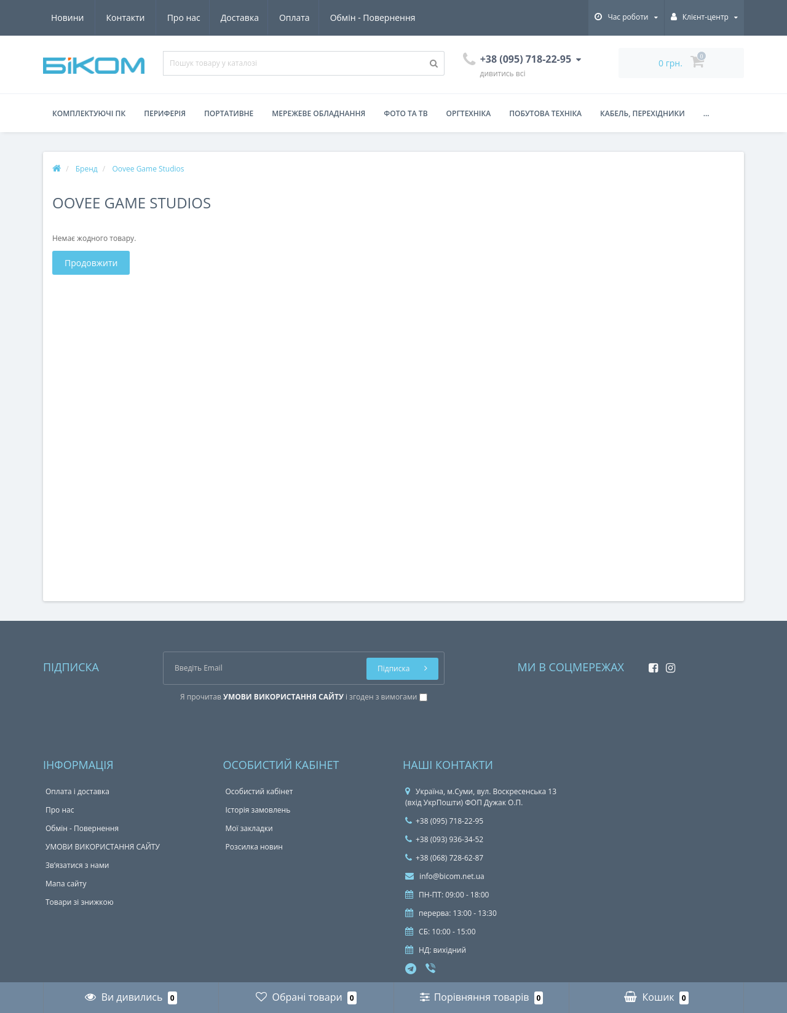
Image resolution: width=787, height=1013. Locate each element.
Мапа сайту (65, 883)
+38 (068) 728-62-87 (444, 858)
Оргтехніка (468, 113)
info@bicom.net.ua (444, 876)
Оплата (182, 17)
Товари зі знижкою (79, 902)
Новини (343, 17)
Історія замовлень (258, 810)
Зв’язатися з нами (77, 865)
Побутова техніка (545, 113)
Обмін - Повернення (262, 17)
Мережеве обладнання (318, 113)
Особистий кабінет (259, 791)
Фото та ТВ (405, 113)
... (706, 113)
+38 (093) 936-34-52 (444, 839)
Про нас (67, 17)
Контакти (401, 17)
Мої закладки (249, 828)
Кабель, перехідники (642, 113)
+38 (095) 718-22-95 (444, 821)
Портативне (228, 113)
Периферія (165, 113)
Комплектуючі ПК (88, 113)
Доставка (125, 17)
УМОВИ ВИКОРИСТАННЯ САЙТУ (102, 847)
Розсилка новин (254, 847)
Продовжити (91, 263)
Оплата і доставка (77, 791)
